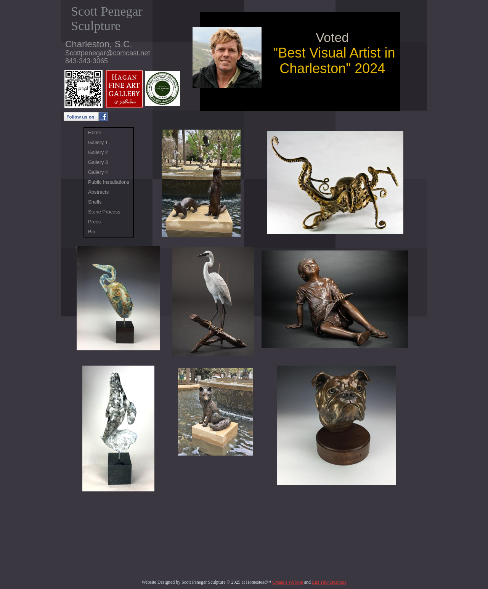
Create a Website (287, 582)
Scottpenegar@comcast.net (107, 53)
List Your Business (329, 582)
